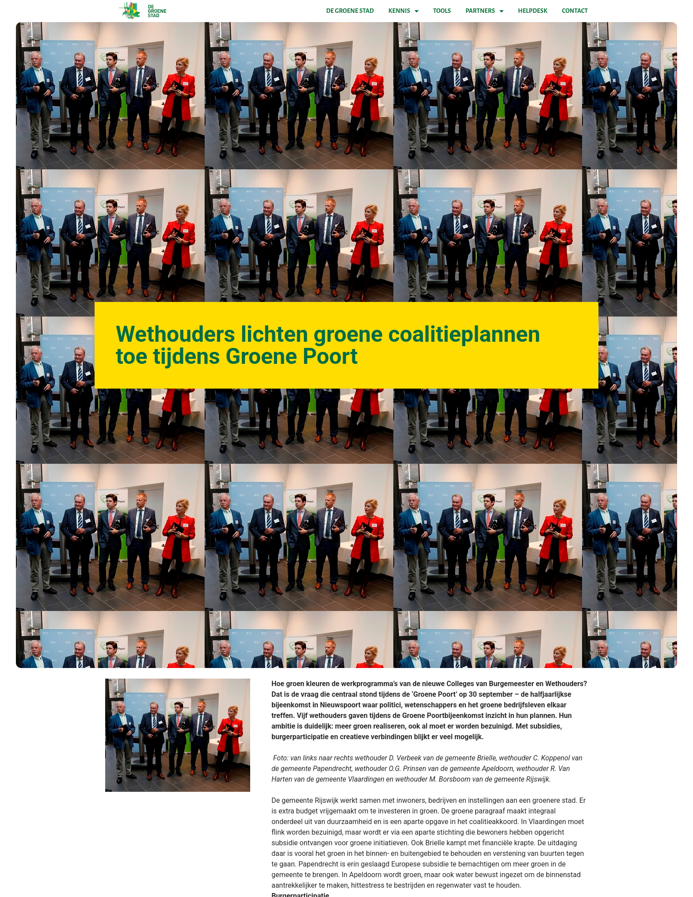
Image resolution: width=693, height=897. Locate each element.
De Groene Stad (350, 11)
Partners (484, 11)
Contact (575, 11)
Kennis (403, 11)
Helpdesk (532, 11)
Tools (442, 11)
